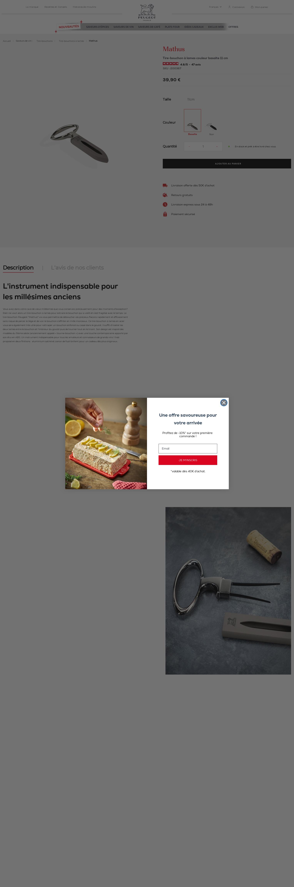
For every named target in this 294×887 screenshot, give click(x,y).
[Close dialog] (223, 402)
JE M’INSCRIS (188, 460)
